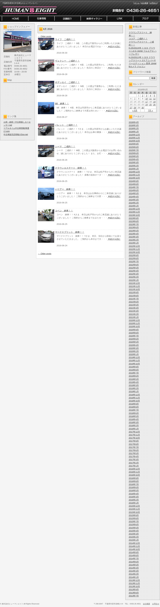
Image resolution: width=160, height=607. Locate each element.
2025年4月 (134, 159)
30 (143, 107)
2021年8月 (134, 295)
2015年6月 (134, 524)
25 (150, 104)
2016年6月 (134, 487)
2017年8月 (134, 444)
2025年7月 (134, 150)
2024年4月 (134, 196)
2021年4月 (134, 308)
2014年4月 (134, 568)
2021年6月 (134, 302)
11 (150, 98)
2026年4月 (134, 122)
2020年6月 (134, 339)
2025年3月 (134, 162)
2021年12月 (134, 283)
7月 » (150, 110)
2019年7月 (134, 373)
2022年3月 (134, 274)
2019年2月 (134, 388)
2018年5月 (134, 416)
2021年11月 (134, 286)
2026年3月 (134, 125)
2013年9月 (134, 589)
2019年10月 (134, 364)
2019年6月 (134, 376)
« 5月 (134, 110)
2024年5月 (134, 193)
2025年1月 (134, 169)
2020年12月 (134, 320)
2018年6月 (134, 413)
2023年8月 (134, 221)
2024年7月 (134, 187)
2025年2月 (134, 165)
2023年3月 (134, 237)
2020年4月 (134, 345)
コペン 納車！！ (64, 210)
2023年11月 (134, 212)
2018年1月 (134, 429)
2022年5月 (134, 268)
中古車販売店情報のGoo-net (16, 134)
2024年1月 (134, 206)
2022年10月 (134, 252)
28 (135, 107)
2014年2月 (134, 574)
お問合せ (153, 3)
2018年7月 (134, 410)
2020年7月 (134, 336)
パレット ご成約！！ (66, 125)
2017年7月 (134, 447)
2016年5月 (134, 490)
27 (131, 107)
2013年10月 (134, 586)
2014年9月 (134, 552)
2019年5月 (134, 379)
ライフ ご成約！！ (65, 39)
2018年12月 (134, 394)
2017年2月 (134, 463)
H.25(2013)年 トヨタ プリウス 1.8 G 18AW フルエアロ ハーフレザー (142, 51)
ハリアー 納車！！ (65, 189)
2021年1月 (134, 317)
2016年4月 (134, 494)
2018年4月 (134, 419)
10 (146, 98)
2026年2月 (134, 128)
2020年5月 (134, 342)
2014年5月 (134, 565)
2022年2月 (134, 277)
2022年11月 (134, 249)
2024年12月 (134, 172)
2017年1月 (134, 466)
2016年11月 (134, 472)
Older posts (44, 36)
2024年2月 (134, 203)
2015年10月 (134, 512)
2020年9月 (134, 329)
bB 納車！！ (62, 103)
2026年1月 (134, 131)
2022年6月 (134, 265)
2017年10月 (134, 438)
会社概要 (144, 3)
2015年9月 (134, 515)
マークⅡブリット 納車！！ (69, 232)
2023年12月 (134, 209)
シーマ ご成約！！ (65, 146)
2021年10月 (134, 289)
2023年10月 (134, 215)
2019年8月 (134, 370)
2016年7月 (134, 484)
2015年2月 (134, 537)
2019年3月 (134, 385)
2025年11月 (134, 138)
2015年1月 (134, 540)
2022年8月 (134, 258)
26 (154, 104)
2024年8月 (134, 184)
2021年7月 (134, 299)
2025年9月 (134, 144)
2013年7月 (134, 596)
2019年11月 (134, 360)
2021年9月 (134, 292)
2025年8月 (134, 147)
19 (154, 101)
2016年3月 (134, 497)
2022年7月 (134, 261)
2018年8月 (134, 407)
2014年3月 (134, 571)
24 (146, 104)
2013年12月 (134, 580)
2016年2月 (134, 500)
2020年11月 (134, 323)
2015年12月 (134, 506)
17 (146, 101)
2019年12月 (134, 357)
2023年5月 (134, 230)
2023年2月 (134, 240)
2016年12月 (134, 469)
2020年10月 (134, 326)
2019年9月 (134, 367)
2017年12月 (134, 432)
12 (154, 98)
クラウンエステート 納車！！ (71, 168)
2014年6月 (134, 562)
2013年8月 (134, 593)
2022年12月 (134, 246)
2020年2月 (134, 351)
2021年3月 (134, 311)
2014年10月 (134, 549)
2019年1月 (134, 391)
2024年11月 (134, 175)
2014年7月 (134, 558)
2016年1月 (134, 503)
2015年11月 (134, 509)
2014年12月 (134, 543)
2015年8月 (134, 518)
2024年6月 (134, 190)
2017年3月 (134, 459)
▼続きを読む (113, 46)
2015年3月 (134, 534)
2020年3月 (134, 348)
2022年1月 (134, 280)
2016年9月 (134, 478)
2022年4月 (134, 271)
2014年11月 (134, 546)
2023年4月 (134, 234)
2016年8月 (134, 481)
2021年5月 (134, 305)
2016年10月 (134, 475)
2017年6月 (134, 450)
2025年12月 (134, 135)
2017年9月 (134, 441)
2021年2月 (134, 314)
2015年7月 (134, 521)
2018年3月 (134, 422)
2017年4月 (134, 456)
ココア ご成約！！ (138, 38)
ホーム (137, 3)
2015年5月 (134, 528)
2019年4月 (134, 382)
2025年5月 (134, 156)
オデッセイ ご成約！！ (67, 82)
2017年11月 (134, 435)
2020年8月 (134, 333)
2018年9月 (134, 404)
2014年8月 (134, 555)
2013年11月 (134, 583)
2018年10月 (134, 401)
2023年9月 (134, 218)
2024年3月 (134, 200)
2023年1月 (134, 243)
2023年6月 (134, 227)
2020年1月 (134, 354)
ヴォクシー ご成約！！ (67, 61)
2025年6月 (134, 153)
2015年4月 (134, 531)
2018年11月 (134, 398)
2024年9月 (134, 181)
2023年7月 (134, 224)
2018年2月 (134, 425)
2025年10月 (134, 141)
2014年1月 (134, 577)
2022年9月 (134, 255)
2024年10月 (134, 178)
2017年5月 (134, 453)
